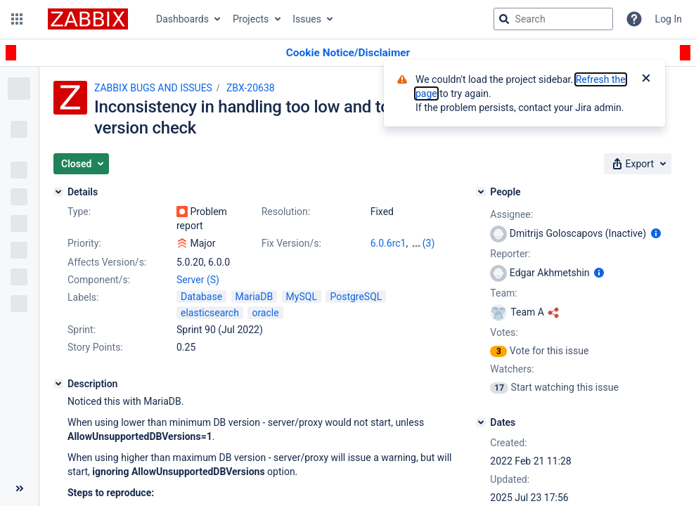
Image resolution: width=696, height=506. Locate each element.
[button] (17, 19)
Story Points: (95, 347)
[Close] (646, 79)
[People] (481, 192)
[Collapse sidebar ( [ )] (19, 488)
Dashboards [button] (182, 19)
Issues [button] (306, 19)
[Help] (634, 19)
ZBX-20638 (250, 87)
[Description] (58, 384)
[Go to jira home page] (88, 19)
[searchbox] (553, 19)
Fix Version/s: (291, 243)
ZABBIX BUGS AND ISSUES (153, 87)
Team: (503, 293)
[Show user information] (656, 233)
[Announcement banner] (348, 53)
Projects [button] (251, 19)
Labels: (82, 297)
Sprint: (81, 329)
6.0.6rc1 (388, 243)
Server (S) (197, 279)
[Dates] (481, 422)
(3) (429, 243)
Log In (668, 19)
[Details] (58, 192)
